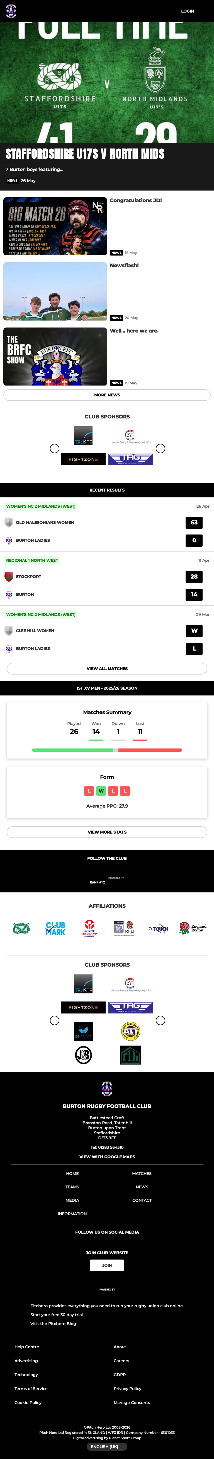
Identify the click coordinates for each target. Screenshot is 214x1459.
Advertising (26, 1360)
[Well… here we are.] (55, 357)
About (120, 1346)
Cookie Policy (28, 1402)
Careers (121, 1360)
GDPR (120, 1374)
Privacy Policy (127, 1388)
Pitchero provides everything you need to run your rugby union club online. (107, 1305)
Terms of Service (31, 1388)
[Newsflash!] (55, 291)
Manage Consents (132, 1402)
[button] (205, 180)
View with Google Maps (107, 1157)
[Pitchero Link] (119, 884)
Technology (26, 1374)
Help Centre (26, 1346)
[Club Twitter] (107, 869)
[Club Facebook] (95, 869)
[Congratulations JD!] (55, 226)
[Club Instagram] (118, 869)
